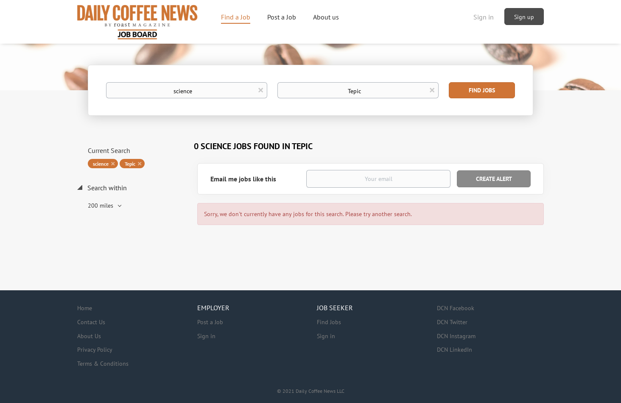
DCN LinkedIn (454, 349)
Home (84, 308)
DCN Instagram (456, 336)
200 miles (101, 205)
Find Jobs (482, 90)
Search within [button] (106, 187)
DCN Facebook (455, 308)
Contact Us (91, 322)
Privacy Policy (94, 349)
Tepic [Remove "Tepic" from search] (130, 164)
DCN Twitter (452, 322)
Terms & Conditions (103, 363)
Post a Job (210, 322)
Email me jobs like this (243, 179)
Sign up (524, 17)
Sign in (483, 17)
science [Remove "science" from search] (101, 164)
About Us (89, 336)
